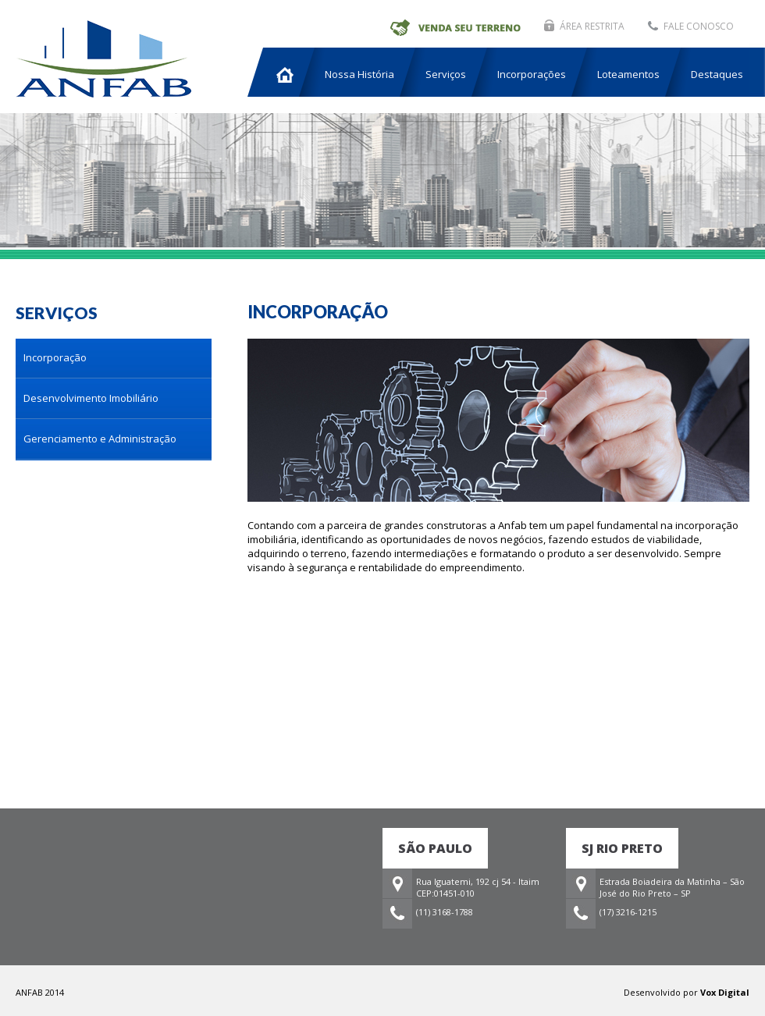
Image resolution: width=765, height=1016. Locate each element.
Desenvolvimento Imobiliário (90, 398)
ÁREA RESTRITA (592, 26)
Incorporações (531, 74)
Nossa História (359, 74)
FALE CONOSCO (699, 26)
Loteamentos (628, 74)
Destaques (717, 74)
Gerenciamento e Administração (99, 439)
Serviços (445, 74)
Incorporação (55, 357)
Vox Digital (724, 992)
